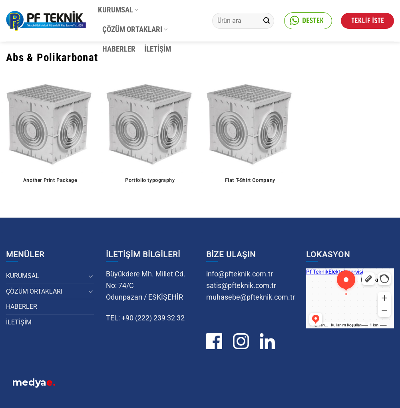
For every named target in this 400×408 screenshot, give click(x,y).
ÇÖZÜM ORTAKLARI (134, 29)
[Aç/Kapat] (91, 276)
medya (34, 383)
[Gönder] (267, 21)
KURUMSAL (118, 9)
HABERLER (118, 49)
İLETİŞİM (157, 49)
